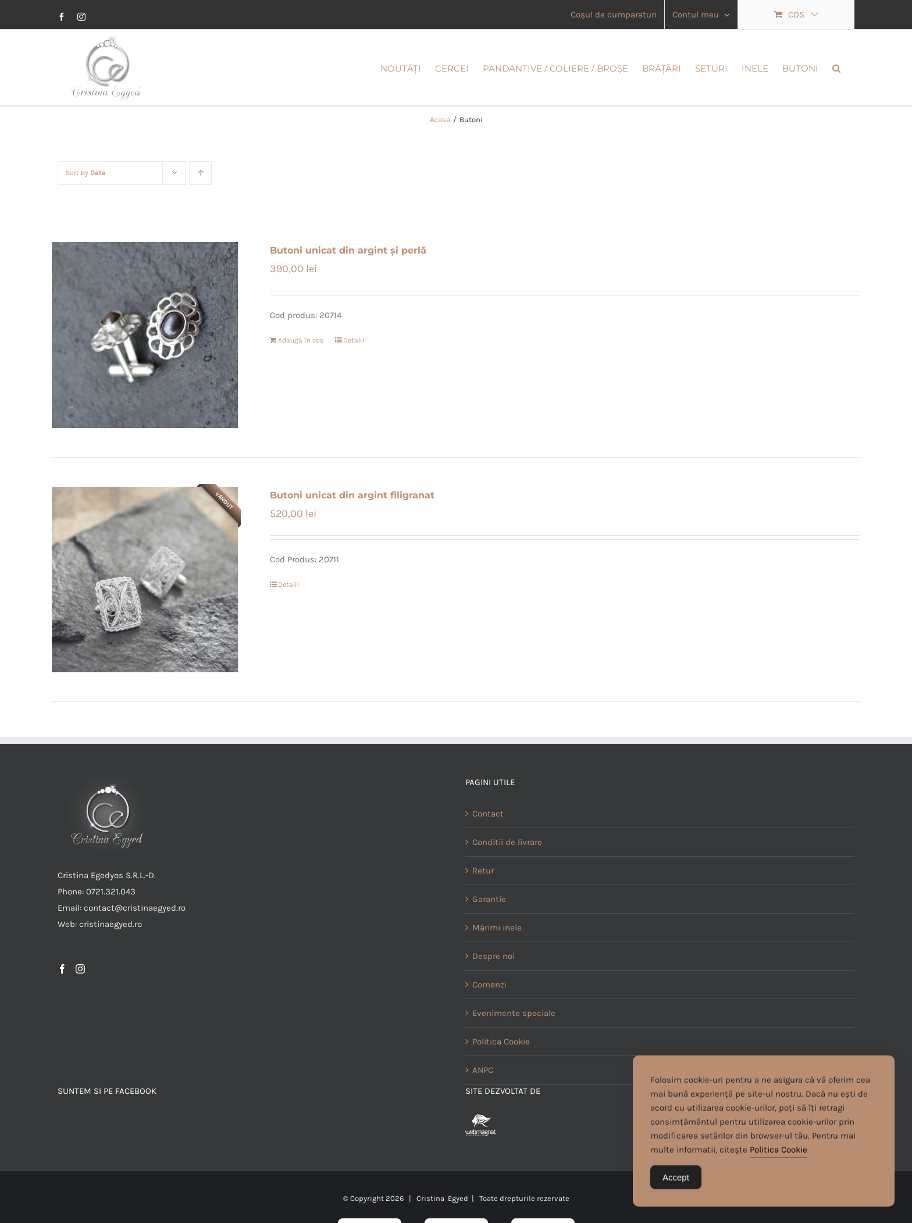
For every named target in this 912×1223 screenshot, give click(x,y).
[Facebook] (62, 1004)
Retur (483, 906)
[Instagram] (80, 1004)
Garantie (489, 934)
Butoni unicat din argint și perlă (348, 285)
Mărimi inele (497, 963)
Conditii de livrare (507, 877)
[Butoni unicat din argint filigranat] (145, 615)
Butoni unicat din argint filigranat (352, 530)
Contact (488, 849)
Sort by (86, 208)
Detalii (354, 376)
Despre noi (493, 991)
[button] (836, 67)
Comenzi (489, 1020)
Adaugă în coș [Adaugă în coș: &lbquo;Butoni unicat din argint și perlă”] (300, 376)
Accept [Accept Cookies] (675, 1182)
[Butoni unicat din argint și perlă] (145, 370)
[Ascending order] (200, 208)
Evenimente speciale (513, 1048)
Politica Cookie (778, 1154)
